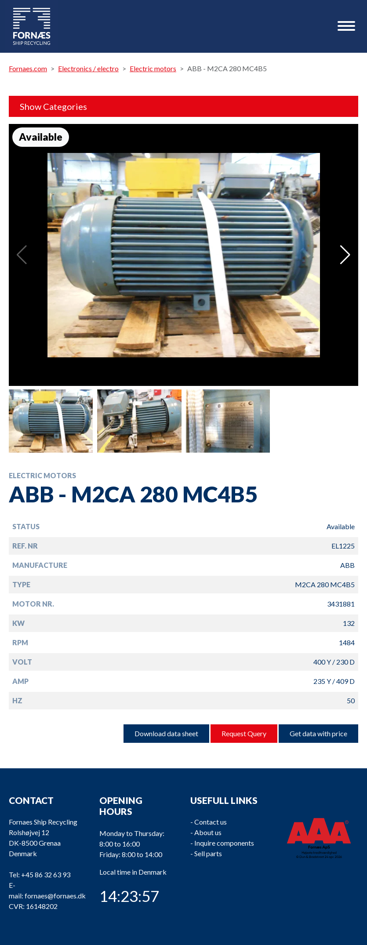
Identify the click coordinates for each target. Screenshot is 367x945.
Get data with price (318, 733)
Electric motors (153, 68)
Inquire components (224, 843)
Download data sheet (166, 733)
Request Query (244, 733)
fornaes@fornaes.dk (55, 895)
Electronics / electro (88, 68)
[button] (345, 255)
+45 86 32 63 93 (45, 874)
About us (208, 832)
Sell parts (208, 853)
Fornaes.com (28, 68)
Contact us (210, 822)
